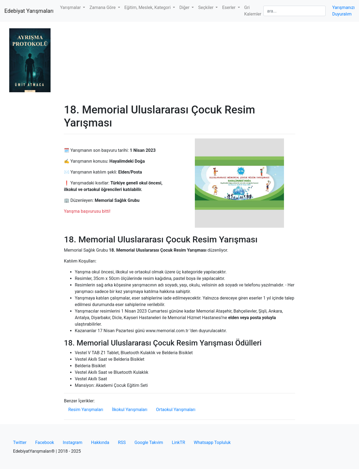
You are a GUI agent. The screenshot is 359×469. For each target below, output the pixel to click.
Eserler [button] (229, 7)
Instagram (72, 442)
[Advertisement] (179, 62)
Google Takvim (149, 442)
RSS (122, 442)
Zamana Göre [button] (103, 7)
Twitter (19, 442)
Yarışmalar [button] (71, 7)
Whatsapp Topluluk (212, 442)
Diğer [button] (185, 7)
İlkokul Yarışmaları (129, 409)
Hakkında (100, 442)
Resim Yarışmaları (85, 409)
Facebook (44, 442)
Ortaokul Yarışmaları (175, 409)
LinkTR (178, 442)
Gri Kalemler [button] (252, 11)
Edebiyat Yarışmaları (29, 11)
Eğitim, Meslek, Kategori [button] (148, 7)
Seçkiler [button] (206, 7)
